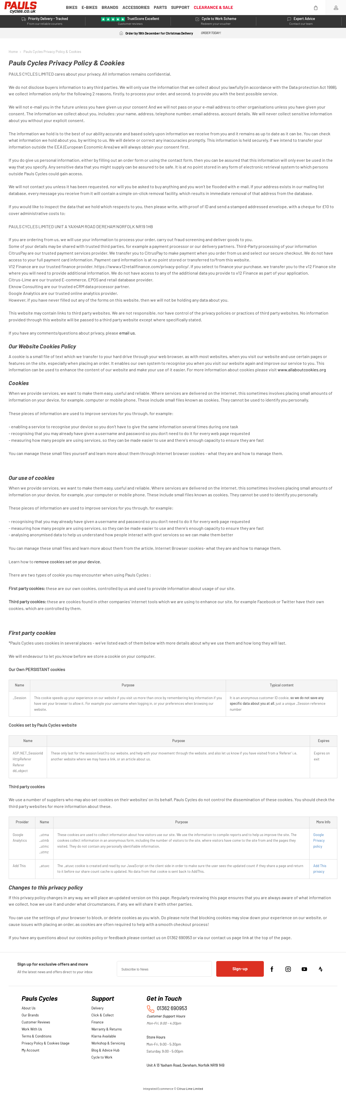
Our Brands (30, 1015)
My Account (30, 1050)
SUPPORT (180, 7)
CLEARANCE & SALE (213, 7)
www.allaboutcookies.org (302, 370)
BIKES (71, 7)
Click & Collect (102, 1015)
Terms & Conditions (36, 1036)
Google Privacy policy (319, 840)
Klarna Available (103, 1036)
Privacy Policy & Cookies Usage (45, 1043)
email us (127, 333)
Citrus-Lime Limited (190, 1088)
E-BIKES (89, 7)
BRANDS (110, 7)
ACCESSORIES (135, 7)
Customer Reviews (36, 1022)
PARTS (160, 7)
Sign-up (240, 969)
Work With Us (32, 1029)
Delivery (97, 1008)
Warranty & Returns (106, 1029)
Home (13, 52)
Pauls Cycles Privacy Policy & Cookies (52, 52)
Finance (97, 1022)
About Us (28, 1008)
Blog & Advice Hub (105, 1050)
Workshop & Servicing (108, 1043)
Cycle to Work (101, 1057)
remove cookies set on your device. (67, 562)
